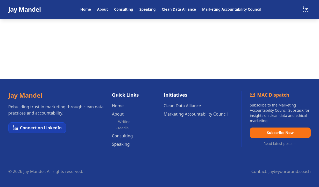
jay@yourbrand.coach (289, 171)
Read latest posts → (280, 143)
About (102, 9)
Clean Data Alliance (179, 9)
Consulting (123, 9)
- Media (122, 127)
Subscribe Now (280, 132)
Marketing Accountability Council (231, 9)
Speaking (147, 9)
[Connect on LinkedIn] (305, 9)
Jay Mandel (24, 9)
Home (85, 9)
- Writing (123, 121)
